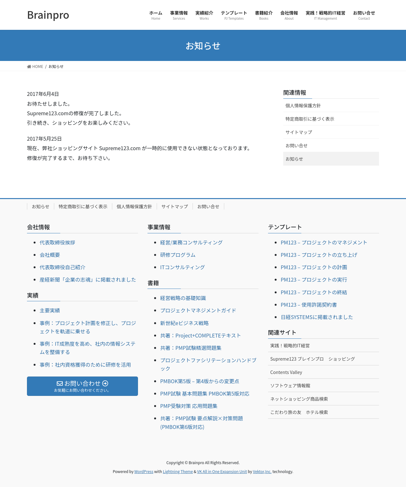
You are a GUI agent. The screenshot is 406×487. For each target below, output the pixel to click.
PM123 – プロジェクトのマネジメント (324, 242)
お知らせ (294, 159)
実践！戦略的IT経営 (290, 345)
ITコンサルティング (182, 267)
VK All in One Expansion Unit (222, 471)
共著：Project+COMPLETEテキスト (200, 335)
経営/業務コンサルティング (191, 242)
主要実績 (50, 310)
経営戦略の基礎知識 (183, 298)
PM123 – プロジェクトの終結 (314, 292)
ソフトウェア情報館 (290, 385)
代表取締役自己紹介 (62, 267)
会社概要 (50, 254)
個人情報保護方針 (303, 105)
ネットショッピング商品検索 (299, 399)
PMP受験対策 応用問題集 (189, 406)
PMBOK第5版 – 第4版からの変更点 (199, 381)
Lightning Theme (178, 471)
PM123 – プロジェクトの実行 (314, 279)
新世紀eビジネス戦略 (184, 323)
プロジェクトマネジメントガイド (198, 310)
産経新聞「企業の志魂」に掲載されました (88, 279)
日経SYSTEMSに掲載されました (317, 317)
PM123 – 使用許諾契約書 (309, 304)
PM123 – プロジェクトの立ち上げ (319, 254)
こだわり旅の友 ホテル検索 (299, 412)
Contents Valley (286, 372)
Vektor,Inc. (262, 471)
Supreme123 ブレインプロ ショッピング (312, 359)
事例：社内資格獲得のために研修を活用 (85, 364)
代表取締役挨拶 (57, 242)
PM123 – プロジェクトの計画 (314, 267)
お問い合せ (296, 145)
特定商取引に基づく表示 (309, 119)
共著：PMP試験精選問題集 (190, 347)
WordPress (144, 471)
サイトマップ (298, 132)
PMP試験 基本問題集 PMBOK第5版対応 (204, 393)
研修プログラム (178, 254)
